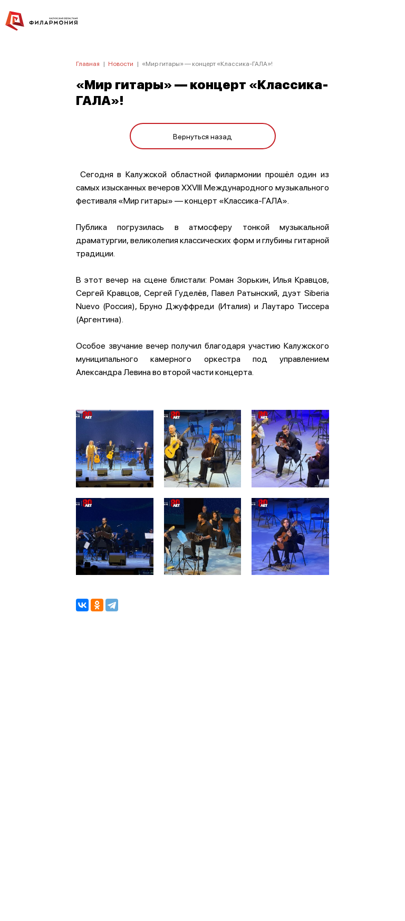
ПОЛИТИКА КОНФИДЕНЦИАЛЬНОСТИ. (203, 771)
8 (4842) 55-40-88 (203, 871)
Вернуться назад (202, 136)
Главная (88, 64)
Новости (120, 64)
